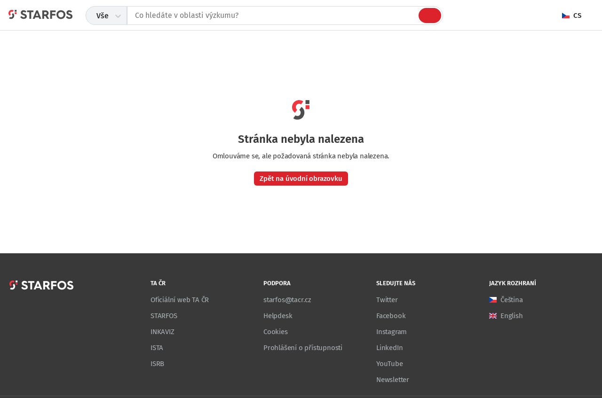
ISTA (156, 347)
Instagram (391, 332)
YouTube (389, 363)
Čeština (511, 300)
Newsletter (392, 379)
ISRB (157, 363)
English (511, 316)
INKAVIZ (162, 332)
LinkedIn (389, 347)
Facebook (390, 316)
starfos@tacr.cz (287, 300)
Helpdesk (277, 316)
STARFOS (163, 316)
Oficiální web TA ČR (179, 300)
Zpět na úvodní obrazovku (301, 178)
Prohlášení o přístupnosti (302, 347)
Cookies (275, 332)
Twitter (387, 300)
